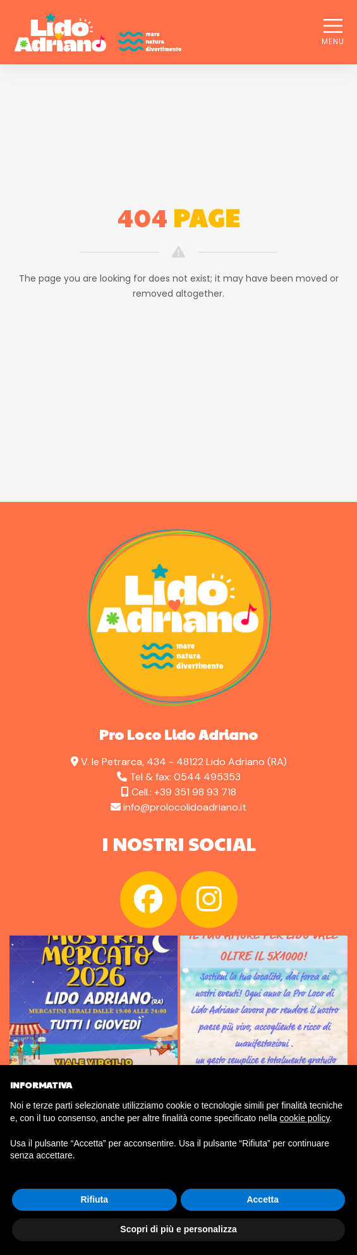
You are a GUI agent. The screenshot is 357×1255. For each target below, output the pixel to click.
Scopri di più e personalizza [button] (178, 1229)
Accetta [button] (262, 1199)
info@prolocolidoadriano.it (184, 807)
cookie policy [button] (304, 1118)
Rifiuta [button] (94, 1199)
